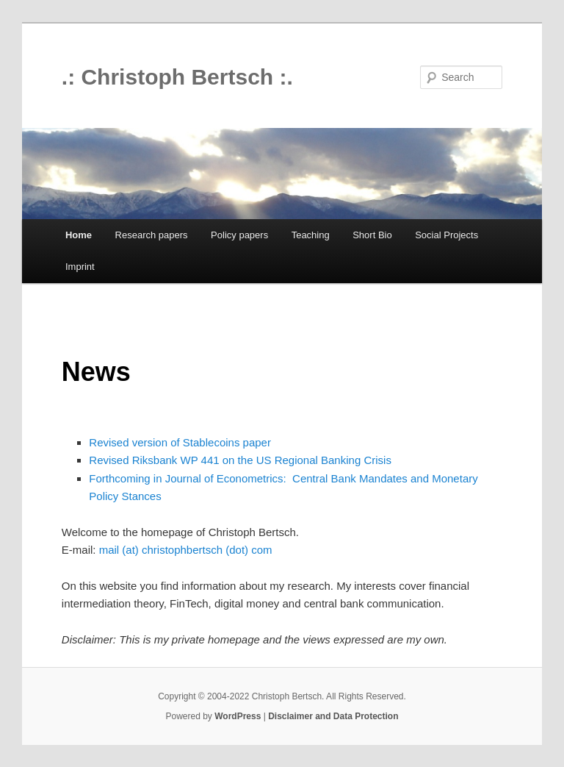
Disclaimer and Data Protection (333, 716)
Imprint (80, 266)
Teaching (311, 234)
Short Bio (371, 234)
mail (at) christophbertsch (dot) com (185, 549)
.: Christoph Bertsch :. (177, 77)
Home (78, 234)
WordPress (237, 716)
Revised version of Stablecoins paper (180, 442)
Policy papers (239, 234)
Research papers (151, 234)
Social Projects (446, 234)
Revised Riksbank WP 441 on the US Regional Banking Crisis (240, 460)
